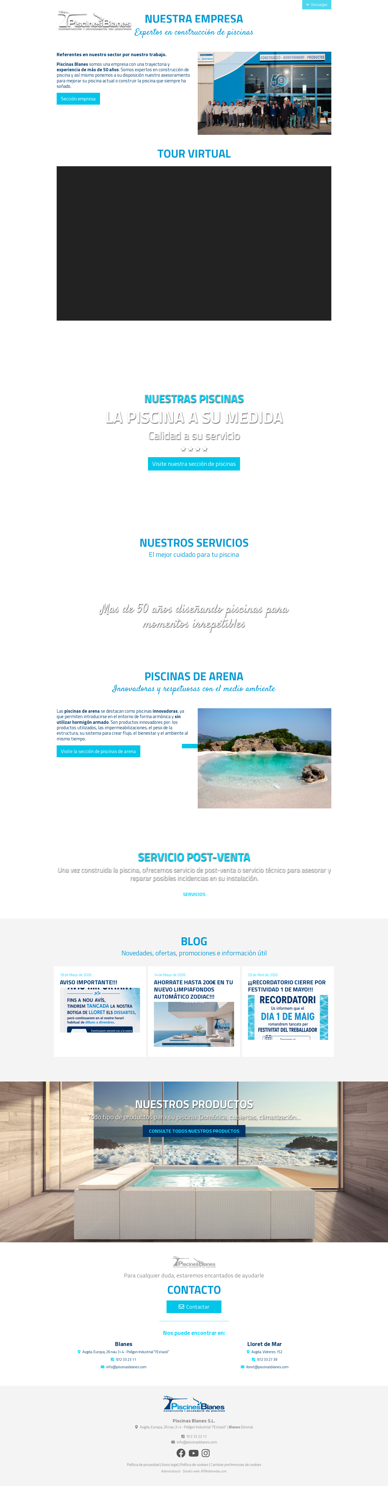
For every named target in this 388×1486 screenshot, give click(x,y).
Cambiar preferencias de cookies (236, 1464)
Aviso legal (170, 1464)
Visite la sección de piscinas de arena (98, 751)
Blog (299, 23)
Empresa (181, 23)
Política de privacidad (143, 1464)
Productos (251, 23)
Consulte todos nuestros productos (194, 1131)
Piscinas (203, 23)
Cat (295, 4)
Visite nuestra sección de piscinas (194, 463)
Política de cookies (194, 1464)
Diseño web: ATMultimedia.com (205, 1471)
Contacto (319, 23)
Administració (171, 1471)
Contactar (194, 1306)
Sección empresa (78, 98)
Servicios (225, 23)
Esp (288, 4)
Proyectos (278, 23)
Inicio (162, 23)
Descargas (316, 4)
